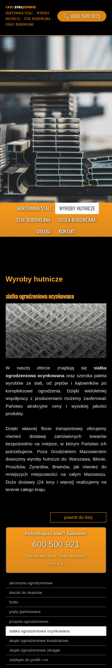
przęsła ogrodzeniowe (28, 621)
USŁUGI (43, 231)
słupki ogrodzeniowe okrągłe (34, 650)
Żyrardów (38, 466)
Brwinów (60, 466)
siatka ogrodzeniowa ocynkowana (39, 631)
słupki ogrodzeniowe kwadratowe (38, 640)
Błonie (99, 458)
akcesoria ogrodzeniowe (31, 583)
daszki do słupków (25, 592)
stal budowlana (37, 18)
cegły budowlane (20, 24)
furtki (13, 602)
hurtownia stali (19, 12)
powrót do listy (78, 517)
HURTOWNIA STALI (34, 208)
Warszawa (79, 458)
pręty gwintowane (25, 611)
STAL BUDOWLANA (33, 219)
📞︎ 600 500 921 (82, 16)
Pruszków (15, 466)
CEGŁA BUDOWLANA (77, 219)
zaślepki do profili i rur (28, 660)
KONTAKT (67, 231)
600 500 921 (56, 544)
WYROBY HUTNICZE (77, 208)
